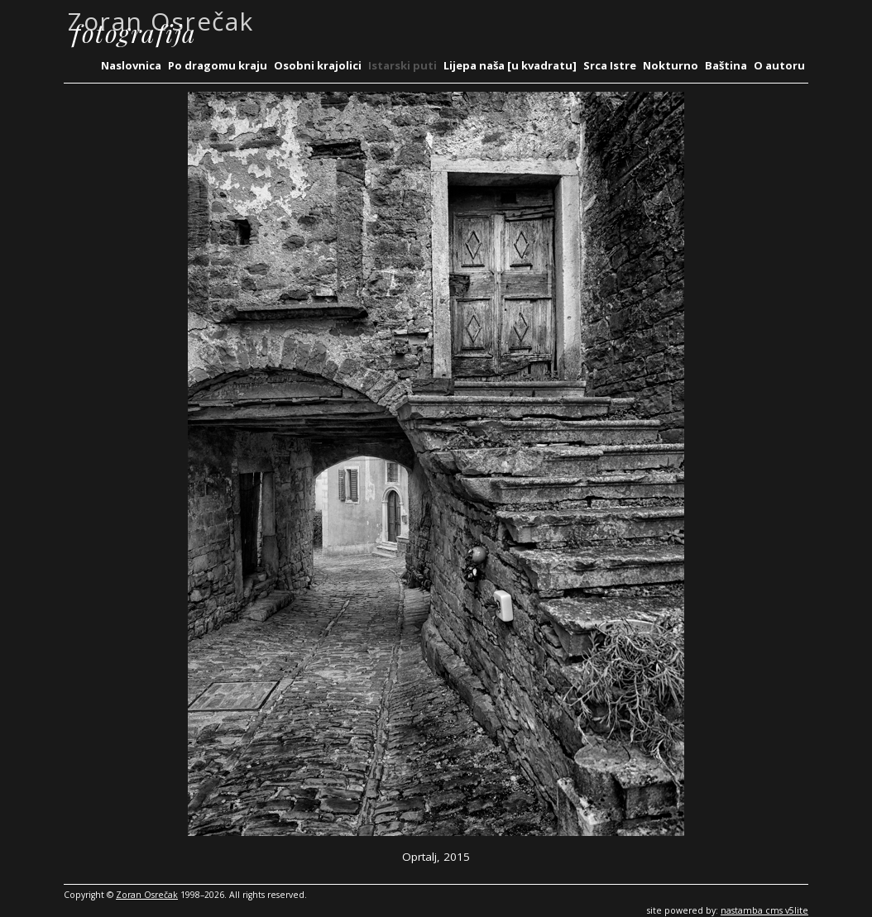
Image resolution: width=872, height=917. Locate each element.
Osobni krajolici (318, 65)
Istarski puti (402, 65)
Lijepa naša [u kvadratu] (510, 65)
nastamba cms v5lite (764, 910)
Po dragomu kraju (217, 65)
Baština (726, 65)
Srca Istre (609, 65)
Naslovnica (131, 65)
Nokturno (670, 65)
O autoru (779, 65)
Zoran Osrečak (147, 894)
